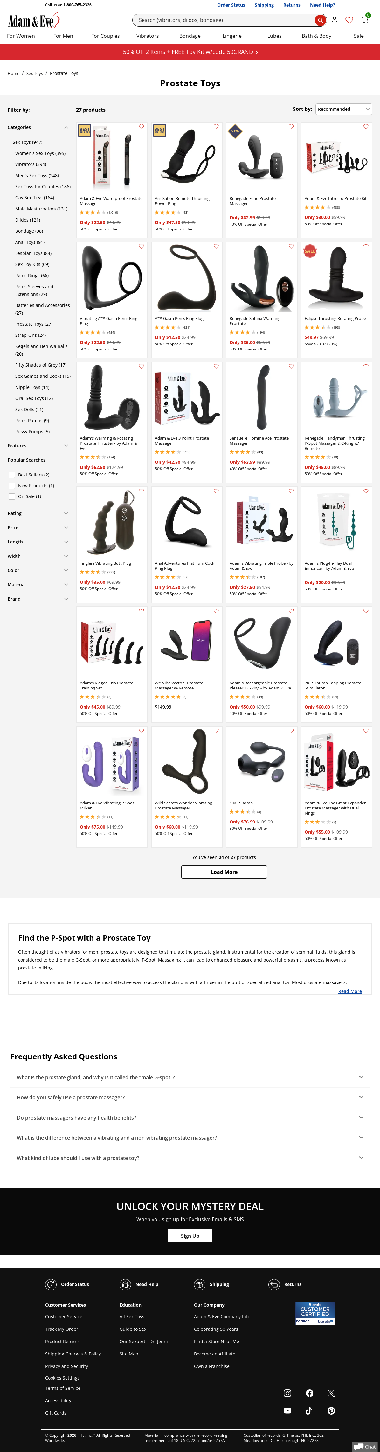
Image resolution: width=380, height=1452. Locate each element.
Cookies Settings (62, 1378)
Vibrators (147, 35)
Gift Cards (55, 1413)
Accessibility (58, 1400)
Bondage (190, 35)
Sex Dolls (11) (29, 409)
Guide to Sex (133, 1329)
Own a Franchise (212, 1366)
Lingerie (232, 35)
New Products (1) (36, 486)
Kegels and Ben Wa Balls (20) (41, 350)
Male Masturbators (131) (41, 209)
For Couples (105, 35)
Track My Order (61, 1329)
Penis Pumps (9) (32, 420)
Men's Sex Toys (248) (37, 175)
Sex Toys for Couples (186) (43, 186)
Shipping (264, 5)
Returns (292, 5)
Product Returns (62, 1341)
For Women (21, 35)
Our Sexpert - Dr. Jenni (144, 1341)
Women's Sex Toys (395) (40, 153)
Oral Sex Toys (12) (34, 398)
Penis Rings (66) (32, 275)
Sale (359, 35)
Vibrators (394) (30, 164)
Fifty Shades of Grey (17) (40, 365)
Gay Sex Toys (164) (34, 198)
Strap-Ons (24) (30, 335)
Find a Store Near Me (216, 1341)
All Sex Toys (132, 1317)
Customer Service (63, 1317)
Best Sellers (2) (33, 475)
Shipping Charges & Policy (73, 1354)
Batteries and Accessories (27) (42, 309)
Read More (350, 991)
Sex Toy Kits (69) (32, 264)
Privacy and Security (66, 1366)
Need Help (139, 1284)
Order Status (231, 5)
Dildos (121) (27, 220)
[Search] (229, 20)
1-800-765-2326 (77, 5)
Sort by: (302, 108)
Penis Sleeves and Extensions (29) (34, 290)
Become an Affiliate (214, 1354)
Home (13, 73)
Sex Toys (34, 73)
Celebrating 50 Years (216, 1329)
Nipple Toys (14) (32, 387)
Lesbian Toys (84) (33, 253)
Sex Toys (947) (27, 142)
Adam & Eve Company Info (222, 1317)
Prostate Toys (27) (33, 324)
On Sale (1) (29, 496)
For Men (63, 35)
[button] (224, 872)
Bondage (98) (29, 231)
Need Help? (322, 5)
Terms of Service (62, 1388)
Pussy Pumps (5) (32, 432)
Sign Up (190, 1235)
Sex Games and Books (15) (43, 376)
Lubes (274, 35)
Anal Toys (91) (30, 242)
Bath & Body (316, 35)
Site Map (129, 1354)
